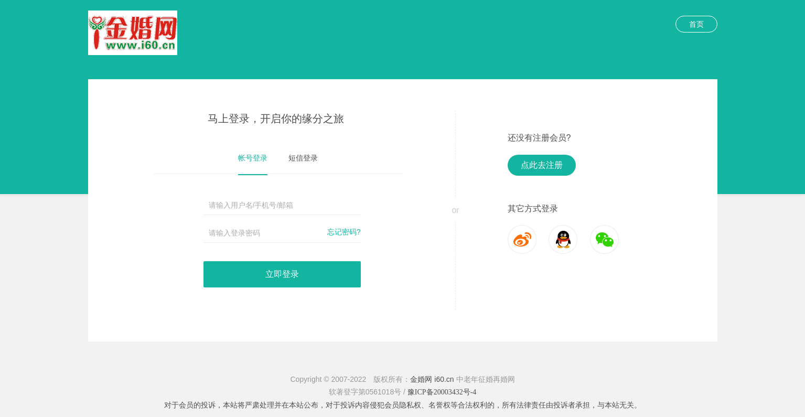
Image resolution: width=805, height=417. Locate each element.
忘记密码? (344, 232)
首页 (696, 24)
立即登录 (282, 274)
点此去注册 (542, 165)
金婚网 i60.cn (432, 379)
